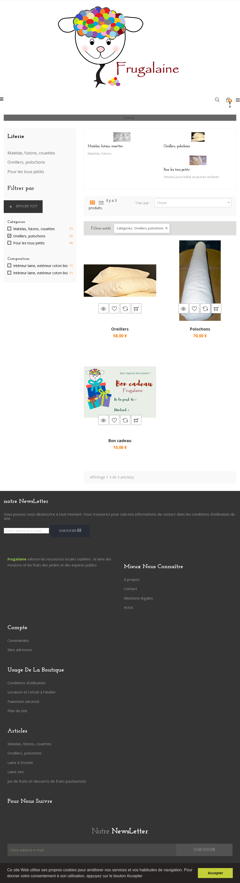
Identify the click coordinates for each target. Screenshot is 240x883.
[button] (144, 876)
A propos (132, 579)
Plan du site (17, 710)
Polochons (200, 329)
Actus (128, 607)
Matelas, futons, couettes (31, 153)
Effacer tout (23, 206)
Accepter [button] (215, 873)
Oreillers (120, 329)
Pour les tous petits (25, 172)
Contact (130, 588)
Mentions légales (138, 598)
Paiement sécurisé (23, 701)
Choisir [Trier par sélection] (194, 202)
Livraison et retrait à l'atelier (31, 691)
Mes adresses (19, 649)
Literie (15, 136)
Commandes (18, 640)
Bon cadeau (119, 440)
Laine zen (15, 771)
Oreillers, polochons (26, 162)
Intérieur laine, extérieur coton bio (40, 265)
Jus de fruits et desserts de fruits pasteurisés (46, 781)
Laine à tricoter (20, 762)
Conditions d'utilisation (26, 682)
